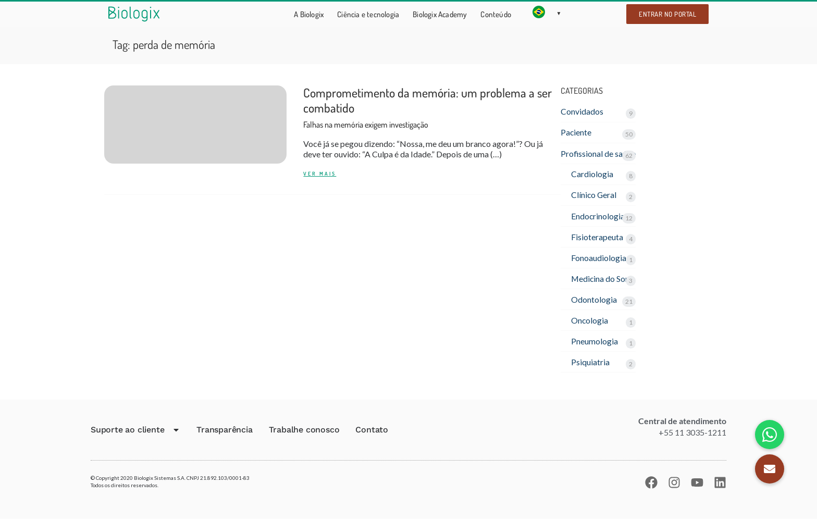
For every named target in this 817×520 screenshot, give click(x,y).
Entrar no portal (667, 14)
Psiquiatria (590, 363)
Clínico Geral (594, 195)
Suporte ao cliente (135, 431)
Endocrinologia (598, 216)
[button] (769, 469)
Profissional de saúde (598, 153)
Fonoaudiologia (598, 258)
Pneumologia (594, 341)
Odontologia (594, 300)
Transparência (224, 431)
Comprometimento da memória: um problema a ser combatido (427, 107)
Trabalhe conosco (304, 431)
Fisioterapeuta (597, 237)
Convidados (582, 111)
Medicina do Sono (603, 279)
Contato (371, 431)
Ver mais (319, 174)
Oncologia (590, 321)
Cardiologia (592, 174)
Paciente (576, 133)
